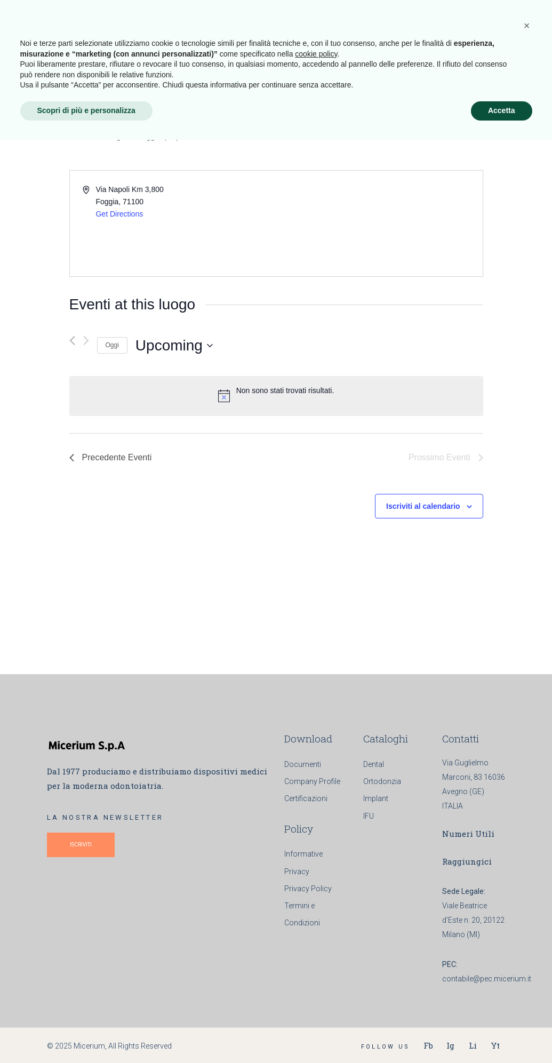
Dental (373, 764)
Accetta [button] (501, 1033)
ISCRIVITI (81, 845)
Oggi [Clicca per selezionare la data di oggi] (112, 345)
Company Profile (312, 781)
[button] (526, 948)
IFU (368, 816)
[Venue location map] (378, 223)
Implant (375, 798)
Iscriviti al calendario (423, 506)
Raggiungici (467, 861)
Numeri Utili (468, 833)
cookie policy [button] (316, 977)
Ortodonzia (382, 781)
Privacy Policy (308, 888)
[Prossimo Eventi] (86, 340)
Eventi (81, 136)
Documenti (302, 764)
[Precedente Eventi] (72, 340)
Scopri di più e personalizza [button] (86, 1033)
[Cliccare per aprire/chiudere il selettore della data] (174, 345)
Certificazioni (305, 798)
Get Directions (119, 214)
